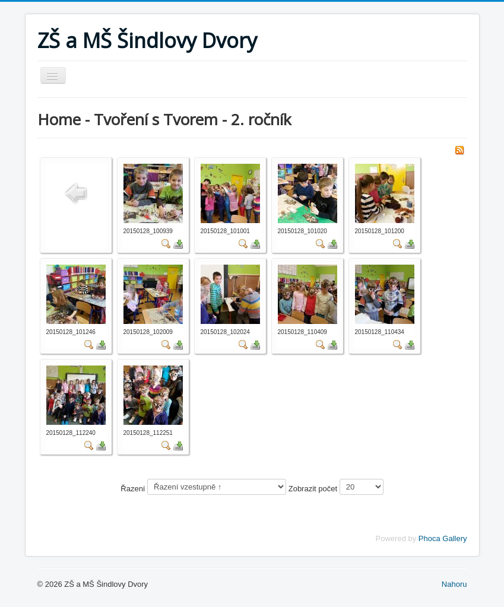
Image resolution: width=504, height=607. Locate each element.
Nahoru (454, 584)
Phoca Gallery (443, 538)
